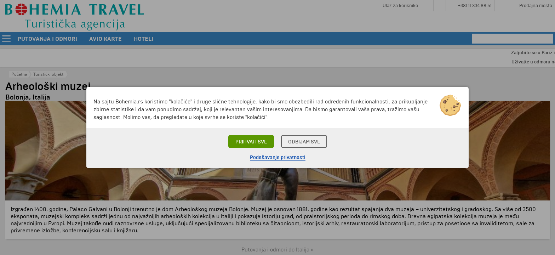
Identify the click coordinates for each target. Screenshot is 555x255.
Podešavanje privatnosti (277, 157)
